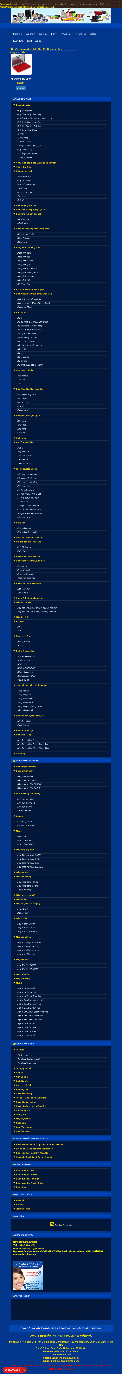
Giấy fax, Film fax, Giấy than (29, 126)
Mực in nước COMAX (26, 1031)
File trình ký (22, 502)
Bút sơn (20, 353)
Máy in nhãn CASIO (26, 924)
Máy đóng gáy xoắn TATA (28, 859)
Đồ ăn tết (20, 1200)
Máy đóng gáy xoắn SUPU (29, 855)
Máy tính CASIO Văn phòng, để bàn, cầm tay (37, 608)
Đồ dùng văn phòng (23, 1044)
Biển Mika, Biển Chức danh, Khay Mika (34, 294)
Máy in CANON (24, 840)
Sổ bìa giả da (23, 680)
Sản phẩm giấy (23, 105)
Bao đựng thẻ (23, 219)
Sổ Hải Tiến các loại (25, 651)
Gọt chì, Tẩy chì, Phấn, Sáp (28, 542)
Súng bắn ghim (24, 695)
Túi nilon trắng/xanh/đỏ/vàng (29, 1059)
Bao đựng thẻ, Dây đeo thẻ (28, 214)
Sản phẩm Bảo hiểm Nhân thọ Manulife (34, 1157)
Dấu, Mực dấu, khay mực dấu (46, 49)
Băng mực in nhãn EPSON (29, 784)
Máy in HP (22, 836)
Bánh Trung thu (22, 1165)
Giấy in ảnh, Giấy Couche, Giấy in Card (34, 118)
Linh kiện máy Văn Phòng (28, 793)
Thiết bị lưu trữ (23, 811)
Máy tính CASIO (23, 602)
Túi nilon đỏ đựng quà (26, 1063)
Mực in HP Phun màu (26, 988)
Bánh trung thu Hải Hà (26, 1174)
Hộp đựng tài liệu (24, 735)
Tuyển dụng (18, 41)
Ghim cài (21, 433)
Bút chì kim (22, 349)
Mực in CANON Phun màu (29, 1008)
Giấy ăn (19, 1073)
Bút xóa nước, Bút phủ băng (29, 330)
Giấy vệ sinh (22, 1077)
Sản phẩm (30, 34)
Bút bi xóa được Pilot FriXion (29, 345)
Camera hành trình (25, 825)
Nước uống (21, 1123)
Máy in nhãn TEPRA (26, 928)
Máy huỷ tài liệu (23, 1119)
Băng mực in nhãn (24, 771)
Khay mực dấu (18, 52)
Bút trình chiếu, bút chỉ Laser (29, 365)
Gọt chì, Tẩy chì (24, 547)
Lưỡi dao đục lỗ (24, 456)
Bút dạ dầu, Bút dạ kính (27, 333)
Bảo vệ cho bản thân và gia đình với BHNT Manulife (40, 1144)
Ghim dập (21, 425)
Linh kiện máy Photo (26, 803)
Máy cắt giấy (23, 909)
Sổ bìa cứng (22, 664)
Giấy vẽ (20, 200)
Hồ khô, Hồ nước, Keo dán (28, 556)
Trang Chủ (25, 1328)
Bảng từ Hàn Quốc (25, 234)
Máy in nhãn (22, 918)
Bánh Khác (21, 1187)
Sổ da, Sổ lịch (23, 660)
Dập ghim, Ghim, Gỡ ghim (28, 415)
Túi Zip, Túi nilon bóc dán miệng (31, 1098)
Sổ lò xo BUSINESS (26, 668)
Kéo (19, 383)
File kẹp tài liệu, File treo (28, 505)
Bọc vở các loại (24, 177)
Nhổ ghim (21, 429)
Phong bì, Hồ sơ (23, 636)
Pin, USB (20, 621)
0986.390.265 (12, 1369)
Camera (19, 816)
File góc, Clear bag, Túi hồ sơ (30, 513)
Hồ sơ (20, 645)
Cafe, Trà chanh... (24, 1127)
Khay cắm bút (23, 589)
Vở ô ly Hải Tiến (23, 167)
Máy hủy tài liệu (23, 937)
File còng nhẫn (23, 486)
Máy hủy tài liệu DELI (26, 954)
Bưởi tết (20, 1205)
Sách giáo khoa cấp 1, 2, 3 (29, 146)
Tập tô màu (22, 188)
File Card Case (23, 517)
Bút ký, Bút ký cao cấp (27, 337)
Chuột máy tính (23, 1110)
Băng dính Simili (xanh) (27, 272)
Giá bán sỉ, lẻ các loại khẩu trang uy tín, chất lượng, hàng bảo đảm (41, 1315)
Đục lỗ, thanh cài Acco (26, 442)
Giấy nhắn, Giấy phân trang (29, 114)
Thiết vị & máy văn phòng (26, 761)
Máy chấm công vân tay (27, 882)
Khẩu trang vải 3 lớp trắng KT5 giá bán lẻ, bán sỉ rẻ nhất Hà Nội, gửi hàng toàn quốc (48, 1311)
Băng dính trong (24, 253)
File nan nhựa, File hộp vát (29, 494)
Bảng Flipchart (23, 238)
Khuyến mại (67, 34)
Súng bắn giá (23, 691)
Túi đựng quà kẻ (23, 1068)
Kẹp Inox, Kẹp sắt (25, 574)
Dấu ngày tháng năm (26, 394)
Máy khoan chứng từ (25, 895)
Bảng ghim (22, 242)
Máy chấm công (23, 876)
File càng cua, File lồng (27, 474)
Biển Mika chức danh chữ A (29, 299)
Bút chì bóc (22, 361)
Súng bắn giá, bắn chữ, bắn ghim (31, 685)
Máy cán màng (23, 979)
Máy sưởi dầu (22, 974)
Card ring (20, 753)
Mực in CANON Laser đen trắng (31, 1000)
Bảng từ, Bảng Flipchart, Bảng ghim (33, 229)
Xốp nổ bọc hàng (24, 1093)
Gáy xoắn (20, 523)
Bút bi (19, 318)
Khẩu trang (21, 438)
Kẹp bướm (22, 566)
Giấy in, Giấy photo (25, 110)
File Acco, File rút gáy (26, 478)
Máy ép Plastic (23, 872)
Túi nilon (20, 1050)
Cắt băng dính (23, 284)
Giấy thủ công (23, 180)
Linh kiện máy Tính (25, 799)
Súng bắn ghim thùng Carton (29, 706)
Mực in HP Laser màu (26, 992)
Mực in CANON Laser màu (29, 1004)
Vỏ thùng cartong (24, 1131)
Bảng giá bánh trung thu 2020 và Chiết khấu (32, 1307)
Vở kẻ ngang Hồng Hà (27, 153)
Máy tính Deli (22, 617)
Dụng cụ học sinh (25, 192)
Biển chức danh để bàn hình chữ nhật (33, 303)
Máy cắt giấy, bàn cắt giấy (28, 903)
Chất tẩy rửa (22, 1081)
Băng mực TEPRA (25, 776)
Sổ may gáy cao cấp (26, 656)
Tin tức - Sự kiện (21, 1296)
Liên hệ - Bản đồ (34, 41)
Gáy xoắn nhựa (24, 528)
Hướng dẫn (81, 34)
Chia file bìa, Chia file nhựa (29, 509)
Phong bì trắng (23, 642)
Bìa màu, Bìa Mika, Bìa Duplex (30, 289)
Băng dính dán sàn (25, 276)
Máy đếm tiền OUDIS (26, 965)
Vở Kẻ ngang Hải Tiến (26, 205)
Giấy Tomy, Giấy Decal (27, 130)
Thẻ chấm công (24, 890)
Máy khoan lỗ (23, 452)
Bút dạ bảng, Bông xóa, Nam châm (32, 322)
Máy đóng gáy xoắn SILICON (30, 867)
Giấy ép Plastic (24, 142)
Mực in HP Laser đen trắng (29, 996)
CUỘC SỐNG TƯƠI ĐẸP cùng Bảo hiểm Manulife (34, 1302)
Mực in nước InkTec (26, 1023)
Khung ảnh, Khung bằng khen (30, 598)
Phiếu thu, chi (23, 725)
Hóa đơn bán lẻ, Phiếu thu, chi (30, 716)
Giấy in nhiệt (22, 138)
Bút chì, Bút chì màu (26, 341)
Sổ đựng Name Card (26, 676)
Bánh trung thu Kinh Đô (27, 1170)
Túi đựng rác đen (24, 1055)
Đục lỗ (20, 448)
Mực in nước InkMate (26, 1027)
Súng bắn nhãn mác (26, 698)
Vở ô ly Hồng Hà (24, 157)
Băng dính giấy (24, 264)
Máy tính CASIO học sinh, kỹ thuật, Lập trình (36, 612)
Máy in (19, 831)
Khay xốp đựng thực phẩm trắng (31, 1106)
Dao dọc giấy (23, 376)
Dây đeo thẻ (22, 223)
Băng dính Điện (24, 280)
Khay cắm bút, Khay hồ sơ (28, 583)
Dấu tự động (22, 402)
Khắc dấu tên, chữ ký (26, 1102)
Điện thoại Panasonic (26, 767)
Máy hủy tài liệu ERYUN (28, 946)
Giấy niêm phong (24, 149)
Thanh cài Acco (24, 463)
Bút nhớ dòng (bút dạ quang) (30, 326)
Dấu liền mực (23, 398)
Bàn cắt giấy (22, 913)
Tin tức (93, 34)
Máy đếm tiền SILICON (27, 969)
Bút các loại (21, 312)
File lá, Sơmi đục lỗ (25, 490)
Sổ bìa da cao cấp (25, 672)
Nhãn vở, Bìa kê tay (26, 184)
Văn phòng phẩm (23, 49)
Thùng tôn (21, 1114)
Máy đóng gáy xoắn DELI (28, 863)
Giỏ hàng (18, 1216)
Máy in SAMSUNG (25, 844)
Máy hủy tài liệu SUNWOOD (29, 942)
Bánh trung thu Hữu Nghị (28, 1179)
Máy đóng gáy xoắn (25, 850)
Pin (18, 627)
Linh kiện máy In (24, 807)
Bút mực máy (23, 357)
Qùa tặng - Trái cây (23, 1195)
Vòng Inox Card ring (26, 578)
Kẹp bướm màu (24, 570)
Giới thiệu (43, 34)
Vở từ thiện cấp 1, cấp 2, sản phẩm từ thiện (36, 163)
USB (19, 631)
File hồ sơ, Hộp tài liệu (26, 469)
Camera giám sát (24, 821)
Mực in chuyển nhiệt (26, 1035)
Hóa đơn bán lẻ (24, 721)
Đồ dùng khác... (23, 1089)
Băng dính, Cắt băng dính (28, 247)
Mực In (19, 983)
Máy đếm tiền (22, 960)
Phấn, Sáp (22, 551)
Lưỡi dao (21, 380)
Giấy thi (20, 134)
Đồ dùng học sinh (24, 171)
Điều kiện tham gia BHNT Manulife (32, 1153)
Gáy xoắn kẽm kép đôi (27, 532)
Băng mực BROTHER (27, 780)
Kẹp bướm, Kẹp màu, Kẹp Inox (30, 561)
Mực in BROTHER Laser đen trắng (32, 1012)
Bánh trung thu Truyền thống (29, 1183)
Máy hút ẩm (21, 899)
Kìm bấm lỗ (22, 459)
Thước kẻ (21, 196)
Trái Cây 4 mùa (23, 1209)
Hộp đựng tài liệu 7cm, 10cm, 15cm (32, 744)
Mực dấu (21, 406)
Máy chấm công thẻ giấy (28, 886)
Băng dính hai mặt (25, 261)
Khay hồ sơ (22, 593)
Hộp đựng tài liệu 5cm (27, 740)
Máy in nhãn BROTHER (27, 932)
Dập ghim (21, 421)
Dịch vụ (54, 34)
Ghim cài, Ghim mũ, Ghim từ (29, 537)
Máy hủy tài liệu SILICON (28, 950)
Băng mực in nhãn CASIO (28, 788)
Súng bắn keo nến (25, 710)
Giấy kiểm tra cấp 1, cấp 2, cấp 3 (31, 210)
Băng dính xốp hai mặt (27, 268)
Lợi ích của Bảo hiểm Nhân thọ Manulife (34, 1149)
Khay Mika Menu (24, 307)
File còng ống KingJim (27, 482)
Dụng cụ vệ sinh (23, 1085)
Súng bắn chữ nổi (25, 702)
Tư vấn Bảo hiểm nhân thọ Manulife (31, 1139)
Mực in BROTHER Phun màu (30, 1019)
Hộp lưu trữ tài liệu (24, 730)
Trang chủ (17, 34)
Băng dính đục (23, 257)
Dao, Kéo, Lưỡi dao (25, 370)
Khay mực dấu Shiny (21, 78)
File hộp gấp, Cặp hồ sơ (28, 498)
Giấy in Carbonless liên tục (29, 122)
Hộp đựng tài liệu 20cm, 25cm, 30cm (33, 748)
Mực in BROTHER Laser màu (30, 1016)
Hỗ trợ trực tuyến (23, 1235)
